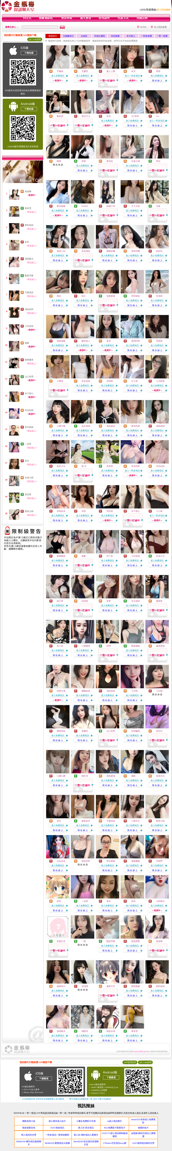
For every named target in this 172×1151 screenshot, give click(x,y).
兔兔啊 (28, 191)
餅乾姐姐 (29, 225)
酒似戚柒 (110, 426)
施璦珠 (159, 601)
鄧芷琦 (85, 776)
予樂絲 (60, 71)
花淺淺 (85, 986)
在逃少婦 (29, 477)
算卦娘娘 (29, 427)
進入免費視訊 (57, 76)
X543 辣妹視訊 (57, 1127)
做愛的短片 (143, 1127)
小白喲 (159, 691)
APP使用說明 (130, 1062)
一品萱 (28, 444)
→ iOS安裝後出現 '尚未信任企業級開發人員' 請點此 (42, 1099)
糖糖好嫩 (110, 251)
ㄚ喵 (84, 941)
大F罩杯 (135, 116)
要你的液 (135, 426)
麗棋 (133, 776)
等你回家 (29, 410)
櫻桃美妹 (61, 731)
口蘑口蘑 (61, 776)
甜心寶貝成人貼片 (57, 1121)
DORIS (85, 206)
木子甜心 (29, 393)
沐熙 (84, 511)
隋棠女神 (110, 1031)
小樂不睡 (61, 426)
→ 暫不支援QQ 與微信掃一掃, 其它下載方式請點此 (89, 1099)
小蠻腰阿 (86, 646)
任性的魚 (160, 466)
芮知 (158, 161)
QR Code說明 (35, 39)
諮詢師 (85, 601)
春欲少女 (61, 466)
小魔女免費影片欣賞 (86, 1121)
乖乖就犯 (135, 296)
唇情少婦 (29, 511)
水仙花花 (61, 861)
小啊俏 (60, 381)
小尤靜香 (160, 381)
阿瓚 (108, 646)
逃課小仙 (61, 251)
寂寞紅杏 (61, 941)
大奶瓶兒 (160, 901)
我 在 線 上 (157, 80)
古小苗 (134, 381)
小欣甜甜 (29, 326)
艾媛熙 (85, 71)
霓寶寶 (159, 341)
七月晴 (134, 691)
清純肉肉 (29, 309)
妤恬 (59, 901)
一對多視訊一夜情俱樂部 (57, 1135)
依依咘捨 (86, 251)
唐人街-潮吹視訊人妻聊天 (86, 1135)
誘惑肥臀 (135, 941)
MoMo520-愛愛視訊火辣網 (57, 1143)
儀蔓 (27, 343)
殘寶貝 (85, 1031)
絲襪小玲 (110, 206)
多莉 (27, 242)
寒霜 (158, 71)
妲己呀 (60, 601)
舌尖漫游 (135, 601)
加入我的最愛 (160, 27)
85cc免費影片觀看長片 (114, 1127)
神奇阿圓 (135, 251)
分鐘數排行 (68, 36)
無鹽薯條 (110, 296)
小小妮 (159, 511)
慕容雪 (28, 208)
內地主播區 (99, 36)
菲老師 (159, 296)
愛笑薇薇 (61, 206)
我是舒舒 (86, 861)
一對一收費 (162, 36)
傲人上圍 (110, 71)
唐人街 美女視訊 (86, 1127)
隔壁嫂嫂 (135, 986)
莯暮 (158, 206)
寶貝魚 (109, 161)
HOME (143, 27)
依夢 (108, 601)
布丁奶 (109, 556)
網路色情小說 (28, 1121)
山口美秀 (29, 376)
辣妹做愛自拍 (28, 1127)
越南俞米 (86, 821)
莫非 (27, 461)
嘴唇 (59, 161)
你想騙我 (135, 731)
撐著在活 (160, 776)
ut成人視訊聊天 (114, 1121)
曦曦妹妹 (86, 691)
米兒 (133, 71)
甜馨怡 (85, 731)
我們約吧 (135, 341)
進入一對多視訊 (132, 76)
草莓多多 (61, 511)
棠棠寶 (28, 494)
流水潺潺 (86, 426)
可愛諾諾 (29, 292)
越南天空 (110, 986)
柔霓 (108, 341)
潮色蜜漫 (110, 776)
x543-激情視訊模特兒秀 (143, 1143)
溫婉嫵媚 (135, 861)
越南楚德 (160, 646)
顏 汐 (84, 466)
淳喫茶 (109, 381)
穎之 (84, 296)
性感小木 (160, 556)
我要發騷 (61, 341)
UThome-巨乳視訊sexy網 (114, 1143)
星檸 (84, 161)
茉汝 (59, 821)
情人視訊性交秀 (28, 1135)
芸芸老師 (86, 381)
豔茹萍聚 (29, 275)
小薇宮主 (135, 821)
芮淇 (108, 116)
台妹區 (84, 36)
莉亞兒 (159, 731)
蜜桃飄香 (29, 360)
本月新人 (131, 36)
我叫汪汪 (86, 116)
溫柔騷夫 (29, 259)
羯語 (59, 296)
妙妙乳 (159, 251)
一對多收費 (146, 36)
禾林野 (159, 861)
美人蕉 (60, 646)
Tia (157, 116)
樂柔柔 (60, 116)
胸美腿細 (135, 646)
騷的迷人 (86, 341)
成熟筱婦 (160, 426)
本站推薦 (115, 36)
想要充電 (61, 691)
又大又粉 (135, 206)
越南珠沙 (61, 986)
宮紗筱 (109, 511)
